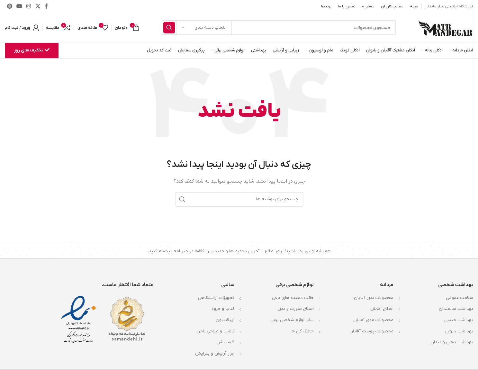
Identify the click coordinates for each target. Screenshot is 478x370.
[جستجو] (279, 27)
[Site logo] (446, 27)
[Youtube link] (19, 6)
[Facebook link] (46, 6)
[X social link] (37, 6)
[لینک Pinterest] (9, 6)
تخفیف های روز (32, 50)
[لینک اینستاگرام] (28, 6)
